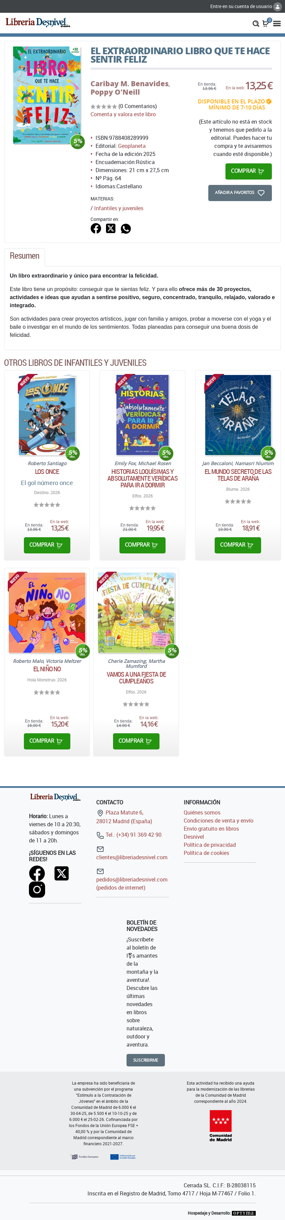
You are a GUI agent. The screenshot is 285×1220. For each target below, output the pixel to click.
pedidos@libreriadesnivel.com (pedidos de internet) (132, 879)
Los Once (47, 471)
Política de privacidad (210, 844)
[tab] (24, 257)
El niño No (47, 669)
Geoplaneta (132, 146)
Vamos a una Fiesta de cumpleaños (136, 677)
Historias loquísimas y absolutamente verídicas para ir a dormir (142, 478)
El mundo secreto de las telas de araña (238, 475)
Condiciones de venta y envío (218, 820)
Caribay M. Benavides (130, 83)
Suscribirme (145, 1060)
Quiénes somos (202, 812)
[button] (255, 23)
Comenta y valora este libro (123, 114)
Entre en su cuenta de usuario (246, 6)
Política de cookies (206, 853)
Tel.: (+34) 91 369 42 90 (129, 834)
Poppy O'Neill (115, 92)
